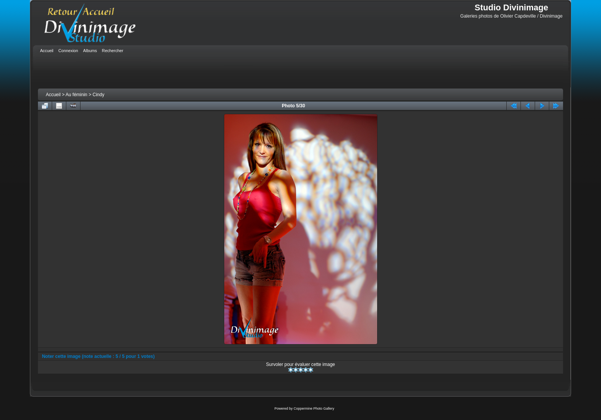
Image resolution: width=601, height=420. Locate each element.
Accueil (53, 94)
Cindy (98, 94)
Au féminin (76, 94)
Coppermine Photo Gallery (314, 408)
